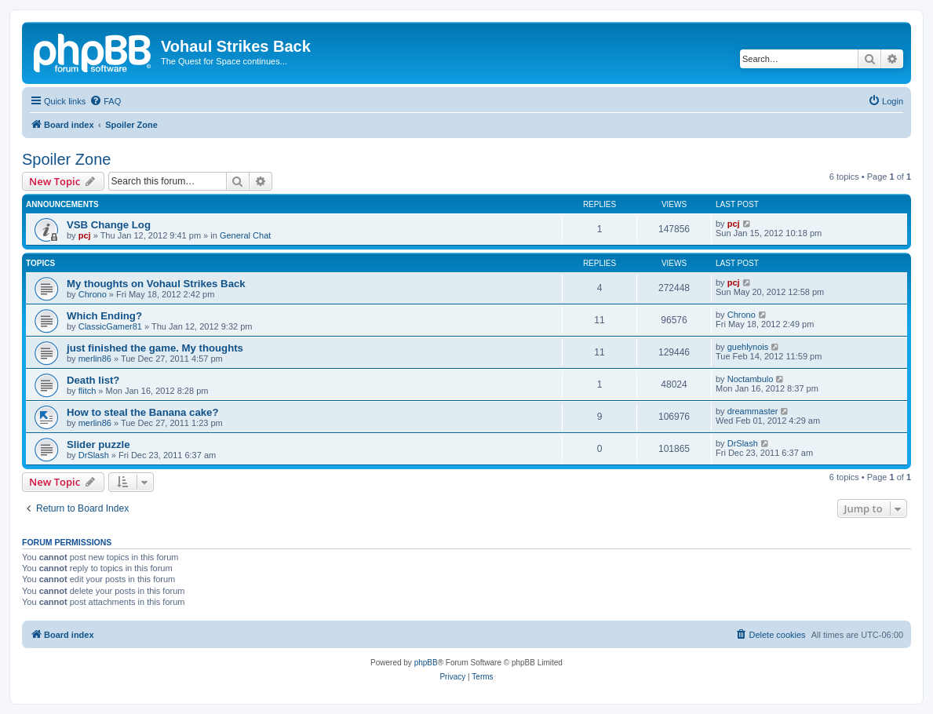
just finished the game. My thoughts (155, 348)
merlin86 (94, 358)
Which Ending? (104, 316)
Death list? (93, 380)
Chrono (92, 294)
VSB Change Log (109, 225)
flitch (87, 390)
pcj (84, 235)
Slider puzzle (98, 444)
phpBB (426, 662)
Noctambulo (750, 379)
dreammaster (752, 411)
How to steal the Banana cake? (142, 412)
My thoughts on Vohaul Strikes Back (156, 284)
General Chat (245, 235)
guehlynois (748, 347)
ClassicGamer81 (110, 326)
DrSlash (93, 455)
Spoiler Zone (66, 159)
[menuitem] (105, 101)
